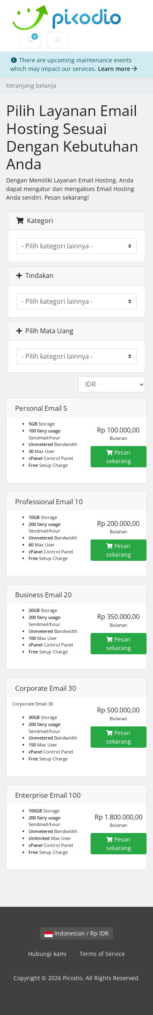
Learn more (117, 69)
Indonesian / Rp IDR (76, 933)
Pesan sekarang (118, 456)
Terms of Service (102, 954)
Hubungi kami (47, 954)
